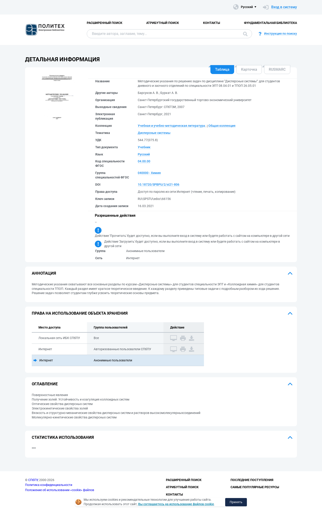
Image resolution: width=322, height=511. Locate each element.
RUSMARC (277, 69)
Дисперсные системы (154, 133)
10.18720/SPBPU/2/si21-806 (158, 184)
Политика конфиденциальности (48, 485)
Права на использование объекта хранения (80, 313)
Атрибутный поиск (162, 23)
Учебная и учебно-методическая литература (171, 125)
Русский (144, 154)
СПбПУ (33, 480)
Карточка (249, 69)
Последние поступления (252, 480)
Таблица (222, 69)
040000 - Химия (149, 173)
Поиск (245, 34)
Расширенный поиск (104, 23)
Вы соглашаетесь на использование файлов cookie (176, 504)
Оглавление (45, 384)
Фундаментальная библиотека (270, 23)
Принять (236, 502)
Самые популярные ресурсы (255, 487)
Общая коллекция (221, 125)
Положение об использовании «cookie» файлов (59, 490)
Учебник (144, 147)
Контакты (211, 23)
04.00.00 (144, 161)
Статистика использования (63, 437)
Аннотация (44, 273)
